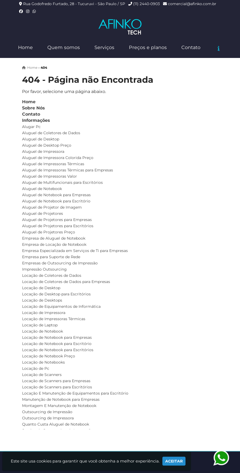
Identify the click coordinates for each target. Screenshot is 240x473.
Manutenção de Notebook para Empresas (61, 399)
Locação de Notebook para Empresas (57, 337)
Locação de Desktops (42, 300)
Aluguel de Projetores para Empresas (57, 219)
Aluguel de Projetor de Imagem (52, 207)
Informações (36, 120)
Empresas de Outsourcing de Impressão (60, 263)
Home (25, 47)
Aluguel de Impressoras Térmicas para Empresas (67, 170)
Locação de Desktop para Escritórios (56, 294)
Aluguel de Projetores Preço (48, 232)
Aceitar (174, 461)
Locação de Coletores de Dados (51, 275)
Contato (190, 47)
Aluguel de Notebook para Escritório (56, 201)
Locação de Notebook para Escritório (56, 343)
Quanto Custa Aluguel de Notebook (55, 424)
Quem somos (63, 47)
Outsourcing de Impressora (48, 418)
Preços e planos (148, 47)
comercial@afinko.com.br (192, 3)
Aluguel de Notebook (42, 188)
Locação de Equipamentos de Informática (61, 306)
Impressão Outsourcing (44, 269)
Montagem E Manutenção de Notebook (59, 405)
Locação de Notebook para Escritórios (57, 349)
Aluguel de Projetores (42, 213)
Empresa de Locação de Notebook (54, 244)
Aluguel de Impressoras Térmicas (53, 163)
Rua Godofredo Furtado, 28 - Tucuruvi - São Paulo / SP (74, 3)
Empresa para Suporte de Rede (51, 256)
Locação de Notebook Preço (48, 356)
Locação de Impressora (43, 312)
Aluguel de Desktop (40, 139)
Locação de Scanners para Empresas (56, 380)
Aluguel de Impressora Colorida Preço (57, 157)
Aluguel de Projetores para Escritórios (57, 225)
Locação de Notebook (42, 331)
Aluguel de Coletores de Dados (51, 132)
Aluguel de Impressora (43, 151)
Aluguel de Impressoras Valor (49, 176)
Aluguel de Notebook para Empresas (56, 194)
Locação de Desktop (41, 287)
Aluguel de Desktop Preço (46, 145)
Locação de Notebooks (43, 362)
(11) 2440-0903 (146, 3)
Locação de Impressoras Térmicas (53, 318)
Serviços (104, 47)
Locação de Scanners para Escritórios (57, 387)
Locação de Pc (35, 368)
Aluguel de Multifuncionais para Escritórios (62, 182)
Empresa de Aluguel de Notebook (53, 238)
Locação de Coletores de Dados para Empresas (66, 281)
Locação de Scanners (42, 374)
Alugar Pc (31, 126)
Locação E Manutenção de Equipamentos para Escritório (75, 393)
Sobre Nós (33, 108)
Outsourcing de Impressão (47, 411)
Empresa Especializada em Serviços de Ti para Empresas (75, 250)
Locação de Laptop (40, 325)
